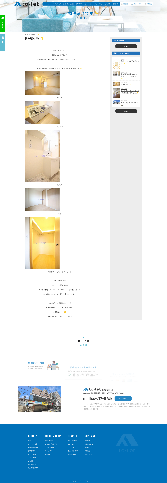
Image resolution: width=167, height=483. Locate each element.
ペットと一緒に (72, 440)
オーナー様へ (89, 4)
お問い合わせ (88, 454)
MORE (126, 46)
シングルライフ (72, 444)
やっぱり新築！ (72, 454)
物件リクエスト (89, 447)
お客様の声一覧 (49, 447)
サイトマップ (32, 464)
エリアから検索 (56, 4)
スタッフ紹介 (99, 4)
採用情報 (115, 4)
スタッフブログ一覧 (51, 444)
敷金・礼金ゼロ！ (73, 451)
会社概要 (107, 4)
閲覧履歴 (125, 4)
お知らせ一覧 (49, 440)
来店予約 (149, 4)
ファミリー (71, 447)
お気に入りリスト (137, 4)
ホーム (48, 4)
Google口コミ (49, 451)
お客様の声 (79, 4)
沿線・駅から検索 (68, 4)
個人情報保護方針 (33, 468)
